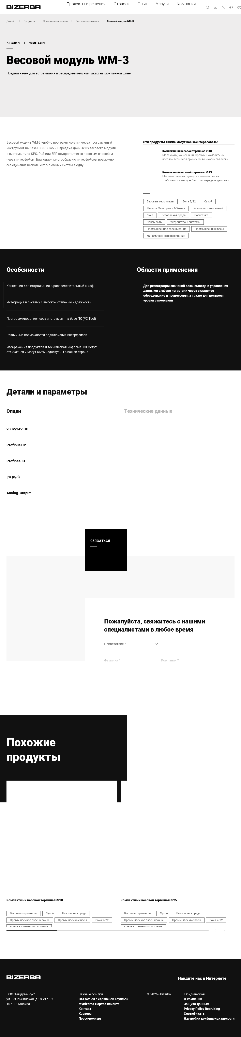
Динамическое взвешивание (166, 236)
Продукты (29, 21)
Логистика (201, 215)
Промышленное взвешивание (166, 229)
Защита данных (196, 1004)
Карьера (85, 1013)
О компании (193, 999)
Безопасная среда (174, 215)
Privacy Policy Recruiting (202, 1008)
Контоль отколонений (208, 208)
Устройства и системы (185, 222)
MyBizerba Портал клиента (99, 1004)
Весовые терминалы (87, 21)
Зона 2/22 (189, 201)
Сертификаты (195, 1013)
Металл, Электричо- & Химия (166, 208)
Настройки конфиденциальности (209, 1018)
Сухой (208, 201)
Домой (10, 21)
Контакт (85, 1008)
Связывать (154, 222)
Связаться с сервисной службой (103, 999)
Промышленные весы (55, 21)
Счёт (150, 215)
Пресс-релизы (90, 1018)
